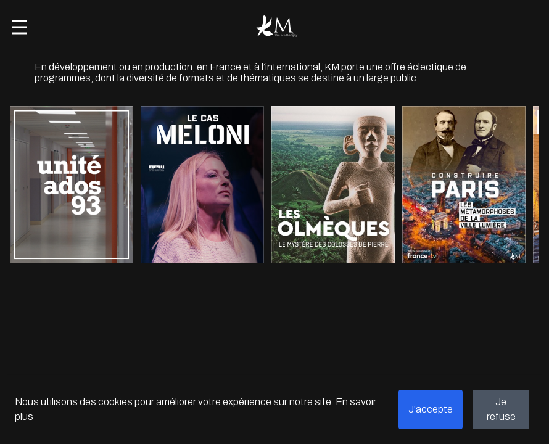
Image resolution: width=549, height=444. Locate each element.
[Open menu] (19, 27)
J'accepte (430, 409)
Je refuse (501, 409)
